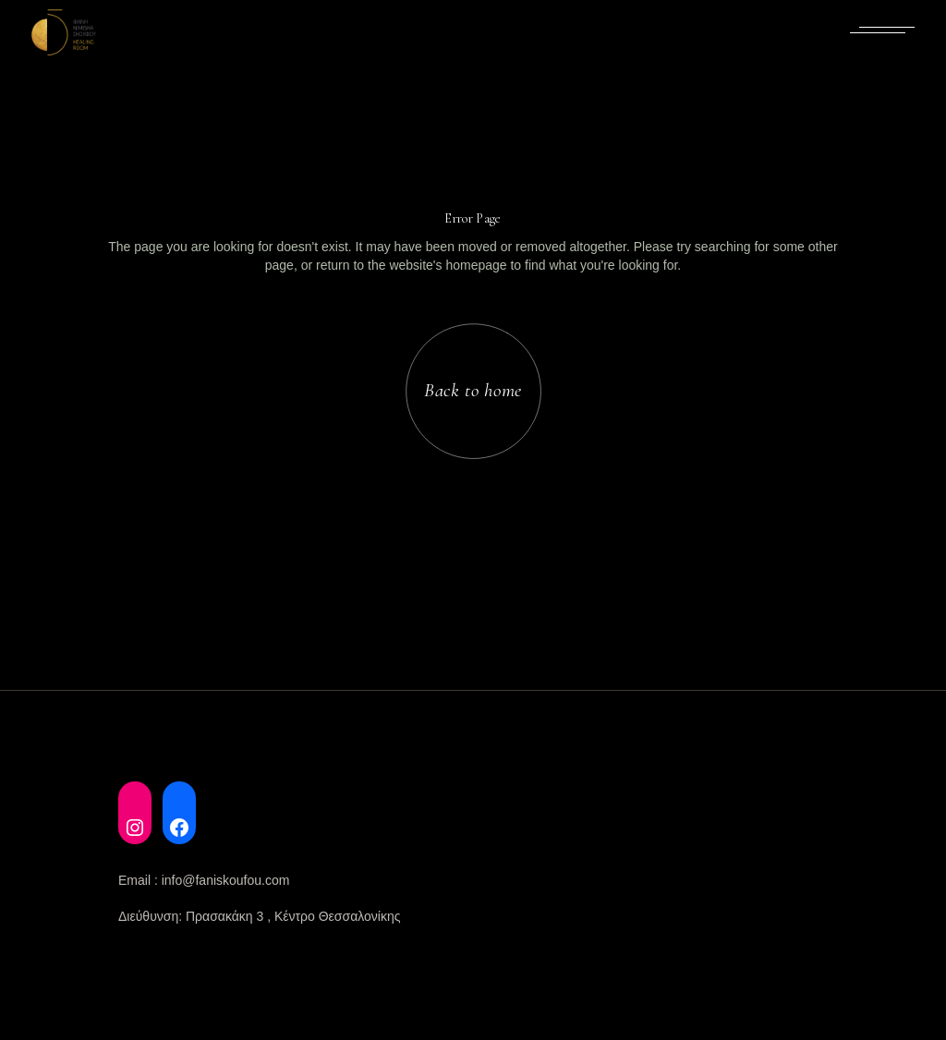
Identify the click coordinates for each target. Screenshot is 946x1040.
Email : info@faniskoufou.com (203, 880)
